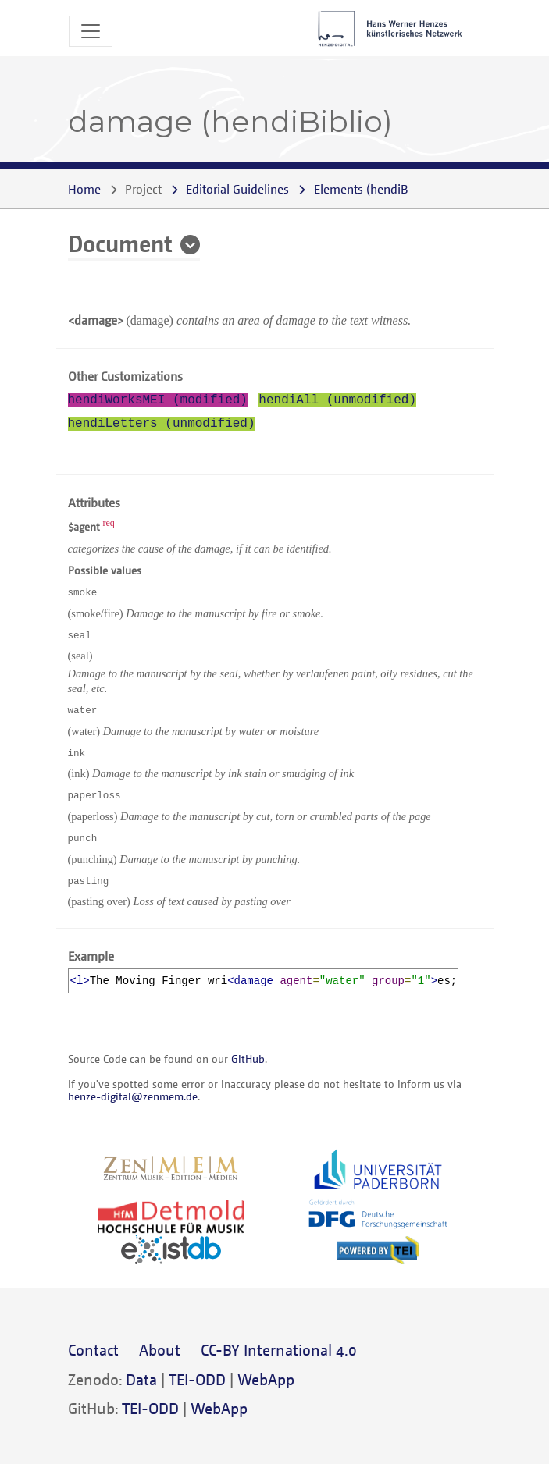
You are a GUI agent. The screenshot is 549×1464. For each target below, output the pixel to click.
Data (141, 1379)
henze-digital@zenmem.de (133, 1096)
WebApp (265, 1379)
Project (143, 189)
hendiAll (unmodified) (337, 400)
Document (120, 243)
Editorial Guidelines (237, 189)
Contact (93, 1349)
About (159, 1349)
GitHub (248, 1058)
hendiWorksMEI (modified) (158, 400)
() (374, 189)
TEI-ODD (197, 1379)
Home (84, 189)
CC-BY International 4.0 (279, 1349)
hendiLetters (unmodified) (161, 424)
